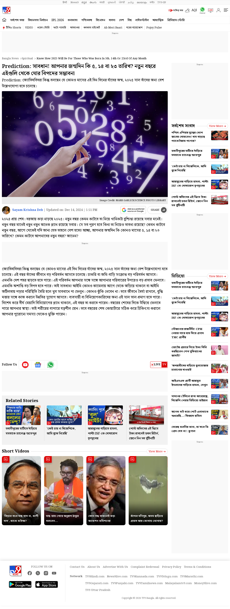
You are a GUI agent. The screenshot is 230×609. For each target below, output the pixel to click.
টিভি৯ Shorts (13, 28)
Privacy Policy (171, 567)
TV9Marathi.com (191, 576)
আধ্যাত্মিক (158, 20)
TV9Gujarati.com (96, 583)
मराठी (102, 2)
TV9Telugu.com (167, 576)
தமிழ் (131, 2)
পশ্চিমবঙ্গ (86, 20)
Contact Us (77, 567)
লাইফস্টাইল (142, 20)
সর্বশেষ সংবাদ (183, 126)
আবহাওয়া (75, 28)
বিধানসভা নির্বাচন (38, 20)
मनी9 (152, 2)
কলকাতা (73, 20)
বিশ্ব (130, 20)
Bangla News (10, 58)
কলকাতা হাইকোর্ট (92, 28)
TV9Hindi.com (95, 576)
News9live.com (117, 576)
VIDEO (29, 28)
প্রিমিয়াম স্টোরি (176, 20)
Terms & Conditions (197, 567)
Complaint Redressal (145, 567)
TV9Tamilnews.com (149, 583)
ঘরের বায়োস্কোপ (134, 28)
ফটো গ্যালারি (59, 28)
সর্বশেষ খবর (17, 20)
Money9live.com (205, 583)
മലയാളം (142, 2)
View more (157, 452)
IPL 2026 (58, 20)
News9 (74, 2)
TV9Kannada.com (142, 576)
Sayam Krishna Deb (27, 210)
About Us (93, 567)
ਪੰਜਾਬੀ (122, 2)
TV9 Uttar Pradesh (97, 590)
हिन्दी (65, 2)
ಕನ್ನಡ (84, 2)
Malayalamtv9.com (178, 583)
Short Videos (15, 451)
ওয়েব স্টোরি (43, 28)
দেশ (121, 20)
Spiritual (27, 58)
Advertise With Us (115, 567)
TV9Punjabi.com (122, 583)
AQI (194, 10)
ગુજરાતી (112, 2)
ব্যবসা (112, 20)
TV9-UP (161, 2)
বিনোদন (100, 20)
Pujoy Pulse (154, 28)
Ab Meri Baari (113, 28)
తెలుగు (93, 2)
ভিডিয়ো (178, 276)
